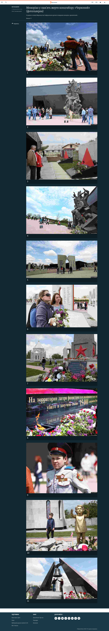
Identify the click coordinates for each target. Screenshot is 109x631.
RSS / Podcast (15, 625)
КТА (96, 2)
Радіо (13, 620)
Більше (29, 18)
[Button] (15, 24)
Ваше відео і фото (16, 617)
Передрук (35, 620)
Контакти (35, 623)
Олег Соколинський (17, 11)
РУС (92, 2)
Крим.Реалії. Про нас (38, 617)
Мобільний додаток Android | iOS (20, 623)
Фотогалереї (15, 7)
